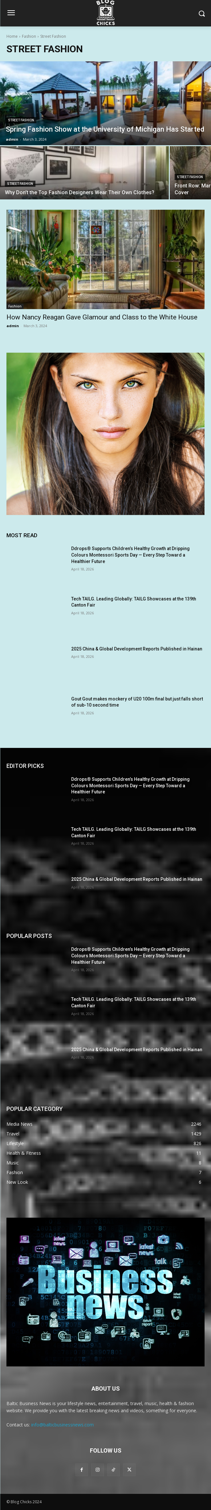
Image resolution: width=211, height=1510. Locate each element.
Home (12, 36)
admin (12, 325)
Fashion (29, 36)
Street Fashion (21, 120)
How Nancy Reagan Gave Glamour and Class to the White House (101, 317)
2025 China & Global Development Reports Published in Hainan (136, 648)
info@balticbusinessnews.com (62, 1425)
